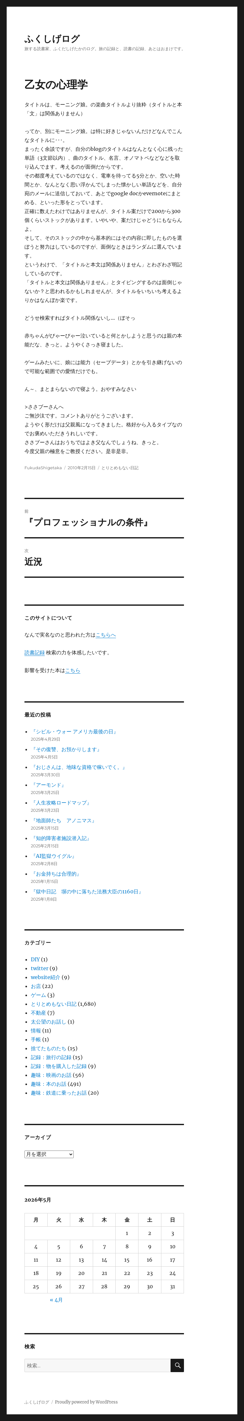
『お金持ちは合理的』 (56, 874)
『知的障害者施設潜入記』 (61, 838)
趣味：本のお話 (48, 1084)
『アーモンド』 (48, 785)
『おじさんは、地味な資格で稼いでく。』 (79, 767)
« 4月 (56, 1300)
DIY (35, 959)
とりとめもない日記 (120, 467)
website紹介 (45, 977)
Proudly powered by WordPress (86, 1402)
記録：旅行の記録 (51, 1057)
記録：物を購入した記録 (59, 1066)
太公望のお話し (48, 1021)
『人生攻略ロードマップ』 (61, 802)
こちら (72, 670)
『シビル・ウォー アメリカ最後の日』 (75, 731)
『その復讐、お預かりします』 (66, 749)
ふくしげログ (52, 38)
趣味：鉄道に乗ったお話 (59, 1093)
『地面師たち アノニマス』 (64, 820)
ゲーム (38, 995)
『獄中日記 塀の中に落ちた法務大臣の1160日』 (87, 891)
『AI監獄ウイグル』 (54, 856)
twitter (39, 968)
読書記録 (34, 652)
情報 (36, 1030)
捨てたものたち (48, 1048)
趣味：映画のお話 (51, 1075)
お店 (36, 986)
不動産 (38, 1013)
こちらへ (106, 634)
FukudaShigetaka (43, 467)
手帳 (36, 1039)
